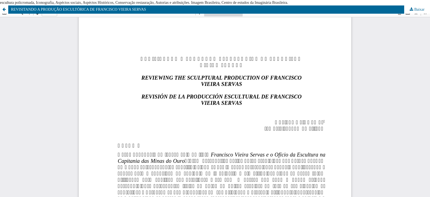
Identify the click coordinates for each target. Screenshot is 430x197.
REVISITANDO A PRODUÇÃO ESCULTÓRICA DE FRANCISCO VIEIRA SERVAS (78, 9)
